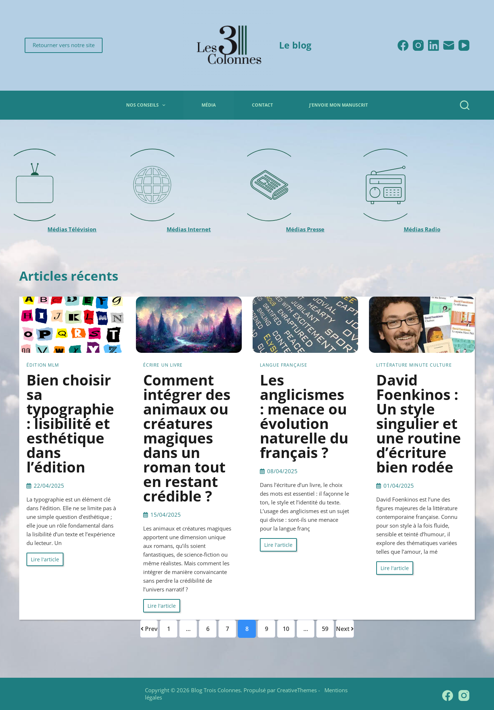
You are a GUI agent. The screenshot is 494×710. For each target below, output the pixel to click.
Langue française (284, 365)
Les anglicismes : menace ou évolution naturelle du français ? (304, 416)
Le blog (295, 45)
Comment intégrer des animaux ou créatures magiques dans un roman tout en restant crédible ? (187, 438)
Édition (36, 365)
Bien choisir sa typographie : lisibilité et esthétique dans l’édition (70, 423)
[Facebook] (403, 45)
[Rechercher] (464, 105)
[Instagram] (418, 45)
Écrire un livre (163, 365)
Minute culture (430, 365)
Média (209, 105)
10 (286, 629)
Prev (149, 629)
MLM (53, 365)
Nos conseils (147, 105)
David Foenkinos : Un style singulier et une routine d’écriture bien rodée (418, 423)
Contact (262, 105)
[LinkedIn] (433, 45)
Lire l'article (45, 559)
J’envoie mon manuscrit (338, 105)
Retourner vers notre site (64, 45)
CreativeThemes (297, 690)
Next (345, 629)
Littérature (392, 365)
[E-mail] (448, 45)
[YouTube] (463, 45)
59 (325, 629)
